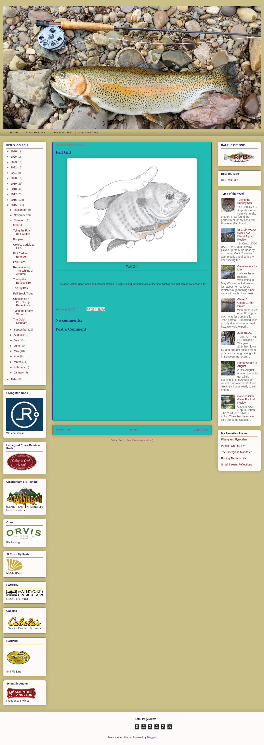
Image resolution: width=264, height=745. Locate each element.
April (17, 356)
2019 (14, 183)
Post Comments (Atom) (139, 440)
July (17, 340)
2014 (14, 379)
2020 (14, 178)
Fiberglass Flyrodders (234, 439)
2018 (14, 188)
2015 (14, 205)
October (19, 220)
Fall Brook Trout (23, 293)
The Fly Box (20, 288)
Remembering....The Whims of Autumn (23, 271)
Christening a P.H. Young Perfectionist (22, 302)
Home (133, 430)
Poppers (18, 239)
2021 (14, 172)
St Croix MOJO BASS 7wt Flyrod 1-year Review (246, 234)
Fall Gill (17, 225)
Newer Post (64, 430)
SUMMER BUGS (35, 132)
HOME (14, 132)
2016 (14, 199)
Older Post (201, 430)
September (21, 329)
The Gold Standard (20, 321)
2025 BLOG (244, 332)
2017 (14, 194)
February (20, 367)
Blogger (151, 737)
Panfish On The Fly (233, 445)
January (19, 372)
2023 (14, 162)
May (17, 351)
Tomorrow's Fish (62, 132)
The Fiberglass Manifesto (236, 452)
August (18, 334)
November (20, 215)
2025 (14, 156)
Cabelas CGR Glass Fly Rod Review (246, 399)
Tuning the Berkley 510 (22, 281)
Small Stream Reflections (236, 464)
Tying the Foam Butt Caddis (22, 232)
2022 (14, 167)
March (18, 361)
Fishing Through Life (233, 458)
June (17, 345)
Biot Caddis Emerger (20, 255)
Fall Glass (19, 262)
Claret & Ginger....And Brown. (245, 303)
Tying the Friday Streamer (23, 312)
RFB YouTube (229, 179)
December (20, 209)
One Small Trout (88, 132)
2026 (14, 151)
